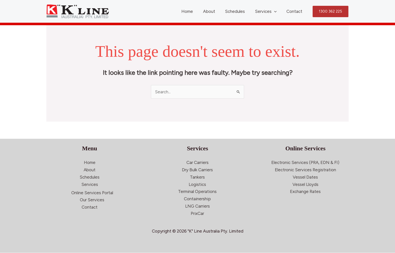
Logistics (197, 184)
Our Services (92, 200)
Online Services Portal (92, 192)
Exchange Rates (305, 191)
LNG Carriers (197, 206)
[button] (330, 11)
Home (193, 11)
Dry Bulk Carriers (197, 169)
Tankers (197, 177)
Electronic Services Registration (305, 169)
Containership (197, 199)
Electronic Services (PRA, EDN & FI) (305, 162)
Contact (295, 11)
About (214, 11)
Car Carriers (197, 162)
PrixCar (197, 213)
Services (268, 11)
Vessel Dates (305, 177)
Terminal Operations (197, 191)
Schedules (238, 11)
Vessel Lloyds (305, 184)
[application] (276, 11)
